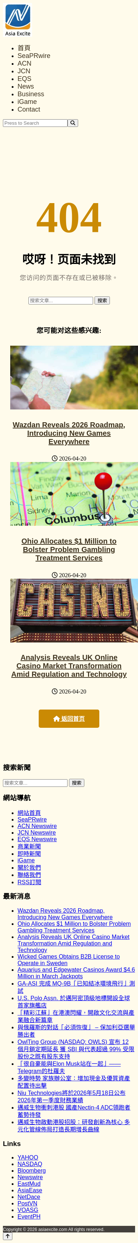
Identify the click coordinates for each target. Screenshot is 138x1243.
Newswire (30, 1177)
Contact (29, 109)
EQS (24, 78)
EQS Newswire (37, 839)
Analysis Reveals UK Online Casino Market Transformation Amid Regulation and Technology (69, 665)
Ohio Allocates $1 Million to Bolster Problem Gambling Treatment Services (69, 549)
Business (31, 94)
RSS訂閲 (29, 882)
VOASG (28, 1210)
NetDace (29, 1197)
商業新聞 (29, 846)
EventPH (29, 1216)
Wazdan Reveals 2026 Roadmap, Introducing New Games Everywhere (69, 433)
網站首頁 (29, 813)
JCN (24, 71)
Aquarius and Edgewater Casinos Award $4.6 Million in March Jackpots (76, 973)
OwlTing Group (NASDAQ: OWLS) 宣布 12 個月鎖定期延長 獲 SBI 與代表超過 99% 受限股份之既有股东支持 (76, 1049)
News (26, 86)
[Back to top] (7, 1236)
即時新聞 (29, 854)
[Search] (73, 123)
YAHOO (28, 1157)
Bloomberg (32, 1171)
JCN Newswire (37, 833)
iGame (27, 101)
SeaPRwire (34, 55)
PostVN (27, 1203)
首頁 (24, 48)
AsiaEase (30, 1190)
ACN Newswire (37, 826)
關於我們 (29, 868)
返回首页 (69, 719)
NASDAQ (30, 1164)
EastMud (29, 1184)
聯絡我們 (29, 875)
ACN (24, 63)
